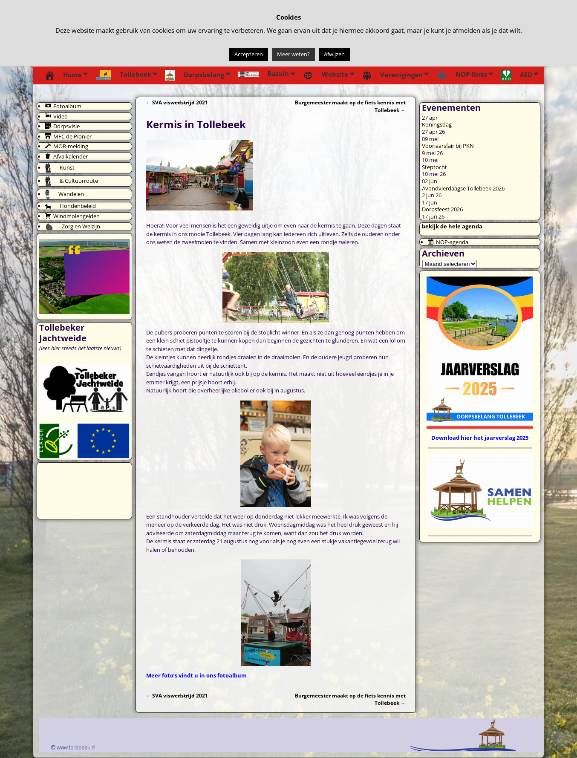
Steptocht (434, 167)
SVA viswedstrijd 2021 (177, 102)
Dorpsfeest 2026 (442, 209)
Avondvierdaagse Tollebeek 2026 (463, 188)
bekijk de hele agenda (452, 226)
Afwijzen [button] (334, 54)
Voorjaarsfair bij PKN (448, 146)
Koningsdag (437, 124)
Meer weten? (293, 54)
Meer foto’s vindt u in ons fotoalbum (196, 675)
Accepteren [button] (248, 54)
